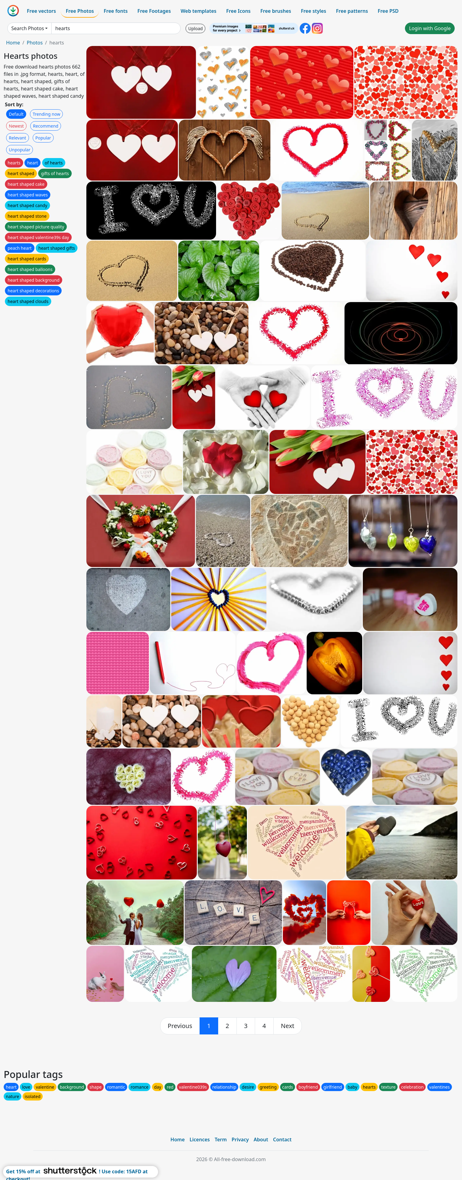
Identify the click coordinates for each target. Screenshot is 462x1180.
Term (221, 1139)
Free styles (313, 11)
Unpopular (19, 150)
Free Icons (238, 11)
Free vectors (41, 11)
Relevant (17, 138)
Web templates (198, 11)
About (261, 1139)
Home (13, 42)
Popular (43, 138)
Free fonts (116, 11)
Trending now (46, 114)
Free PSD (388, 11)
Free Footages (154, 11)
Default (16, 114)
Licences (199, 1139)
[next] (287, 1025)
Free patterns (352, 11)
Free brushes (275, 11)
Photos (34, 42)
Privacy (240, 1139)
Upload (195, 28)
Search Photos (27, 28)
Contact (282, 1139)
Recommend (45, 126)
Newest (16, 126)
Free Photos (80, 11)
